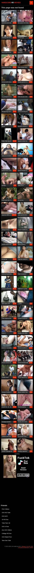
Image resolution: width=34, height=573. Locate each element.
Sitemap (24, 546)
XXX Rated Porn (7, 537)
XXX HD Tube (6, 512)
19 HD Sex (5, 519)
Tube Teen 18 (6, 523)
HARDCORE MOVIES (11, 2)
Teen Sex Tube (6, 540)
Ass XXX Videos (7, 530)
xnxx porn (5, 516)
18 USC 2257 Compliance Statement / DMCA (25, 547)
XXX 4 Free (5, 526)
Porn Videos (5, 509)
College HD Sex (7, 533)
